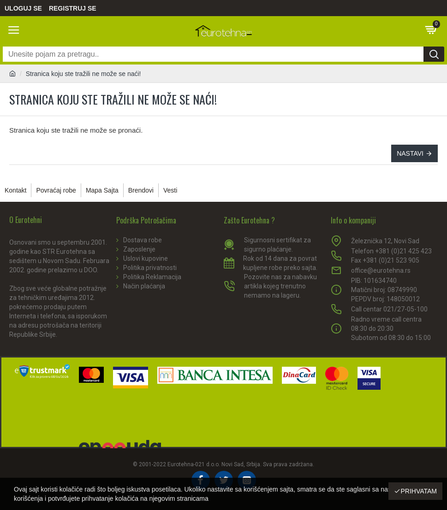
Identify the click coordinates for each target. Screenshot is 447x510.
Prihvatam (418, 491)
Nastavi (410, 153)
